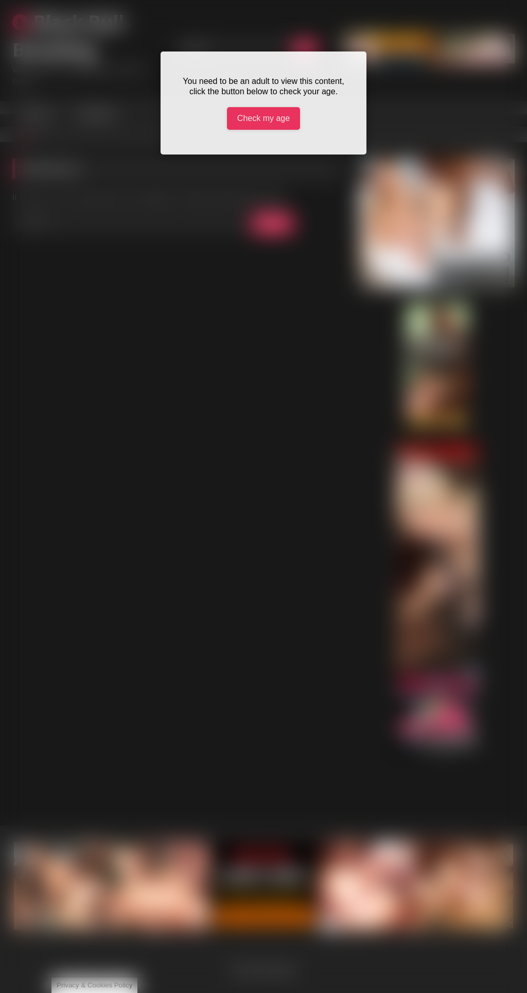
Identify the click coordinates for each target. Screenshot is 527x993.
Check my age (263, 118)
